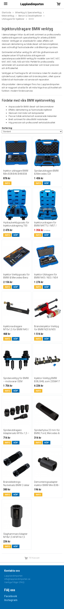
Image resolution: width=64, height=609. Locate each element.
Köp (46, 183)
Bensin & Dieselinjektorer (30, 15)
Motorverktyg (8, 15)
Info (7, 183)
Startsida (6, 12)
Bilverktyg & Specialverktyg (28, 12)
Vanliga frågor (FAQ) (14, 582)
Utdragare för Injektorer (13, 19)
